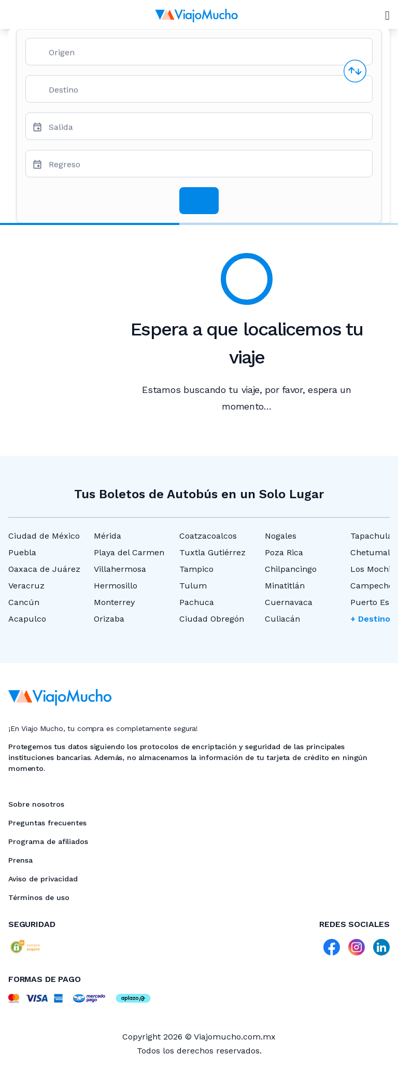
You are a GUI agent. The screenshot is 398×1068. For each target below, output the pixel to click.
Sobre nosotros (36, 804)
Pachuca (196, 602)
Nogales (280, 536)
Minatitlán (285, 586)
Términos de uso (38, 897)
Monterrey (114, 602)
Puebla (22, 552)
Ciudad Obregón (211, 619)
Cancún (23, 602)
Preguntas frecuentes (47, 823)
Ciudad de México (44, 536)
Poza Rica (284, 552)
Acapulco (27, 619)
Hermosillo (115, 586)
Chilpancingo (291, 569)
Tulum (193, 586)
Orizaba (109, 619)
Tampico (196, 569)
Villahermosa (120, 569)
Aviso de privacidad (43, 879)
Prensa (20, 860)
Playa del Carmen (129, 552)
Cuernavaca (288, 602)
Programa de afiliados (48, 841)
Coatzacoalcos (208, 536)
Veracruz (26, 586)
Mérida (107, 536)
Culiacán (282, 619)
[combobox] (206, 55)
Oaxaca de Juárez (44, 569)
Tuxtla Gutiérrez (212, 552)
